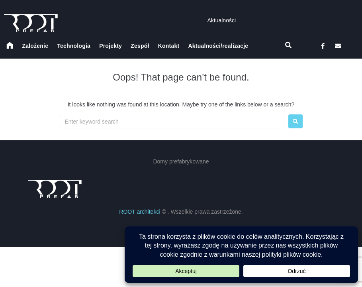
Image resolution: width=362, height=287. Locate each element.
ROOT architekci (140, 211)
